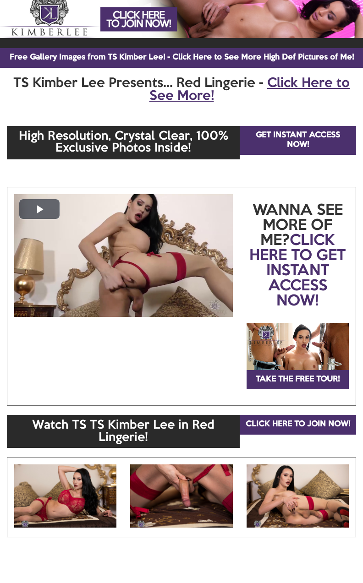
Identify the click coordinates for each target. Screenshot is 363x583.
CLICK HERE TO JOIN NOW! (298, 424)
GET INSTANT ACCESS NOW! (298, 140)
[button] (39, 209)
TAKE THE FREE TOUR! (298, 379)
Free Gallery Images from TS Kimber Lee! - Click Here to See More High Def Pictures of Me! (182, 57)
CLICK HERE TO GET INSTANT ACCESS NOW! (297, 271)
